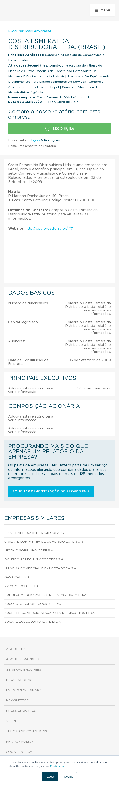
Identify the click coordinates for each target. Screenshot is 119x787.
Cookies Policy (58, 766)
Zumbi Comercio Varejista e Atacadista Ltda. (45, 595)
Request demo (19, 680)
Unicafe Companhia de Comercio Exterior (43, 541)
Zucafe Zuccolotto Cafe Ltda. (32, 621)
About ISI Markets (22, 659)
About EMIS (16, 649)
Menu (102, 10)
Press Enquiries (21, 710)
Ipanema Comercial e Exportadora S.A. (40, 568)
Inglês (35, 140)
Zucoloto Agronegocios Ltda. (32, 604)
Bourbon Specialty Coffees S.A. (34, 559)
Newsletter (17, 700)
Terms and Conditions (26, 731)
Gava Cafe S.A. (17, 577)
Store (11, 721)
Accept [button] (50, 776)
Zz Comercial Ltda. (22, 586)
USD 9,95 (59, 129)
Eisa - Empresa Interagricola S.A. (35, 532)
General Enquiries (23, 669)
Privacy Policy (19, 741)
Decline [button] (68, 776)
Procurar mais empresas (30, 31)
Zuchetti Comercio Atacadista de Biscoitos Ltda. (49, 612)
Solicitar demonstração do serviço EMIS (51, 491)
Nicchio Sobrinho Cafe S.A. (29, 550)
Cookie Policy (19, 751)
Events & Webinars (23, 690)
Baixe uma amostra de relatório (32, 146)
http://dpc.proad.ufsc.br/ (49, 228)
